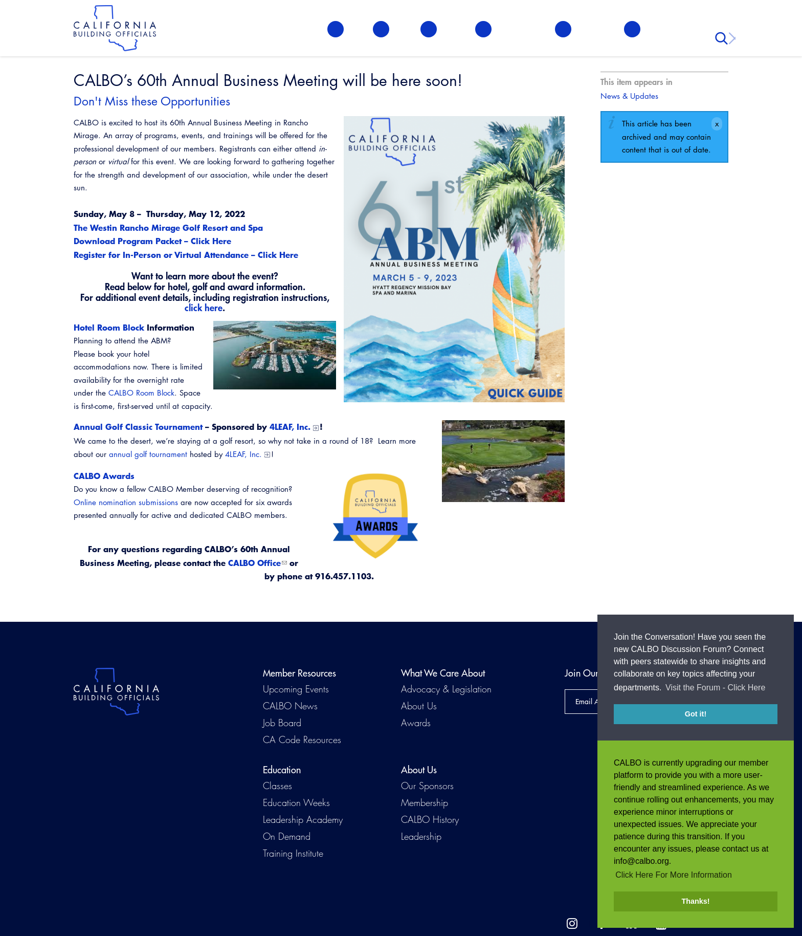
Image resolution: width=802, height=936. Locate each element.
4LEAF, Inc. (290, 426)
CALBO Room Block (141, 393)
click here (203, 307)
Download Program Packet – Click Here (152, 240)
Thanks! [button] (695, 901)
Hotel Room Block (109, 327)
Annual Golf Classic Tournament (138, 426)
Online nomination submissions (126, 502)
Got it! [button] (695, 715)
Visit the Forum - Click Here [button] (715, 689)
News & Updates (629, 96)
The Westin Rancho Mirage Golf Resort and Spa (168, 227)
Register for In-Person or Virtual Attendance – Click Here (186, 254)
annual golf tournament (148, 454)
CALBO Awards (104, 475)
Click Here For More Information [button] (673, 874)
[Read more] (274, 355)
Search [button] (723, 30)
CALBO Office (254, 562)
